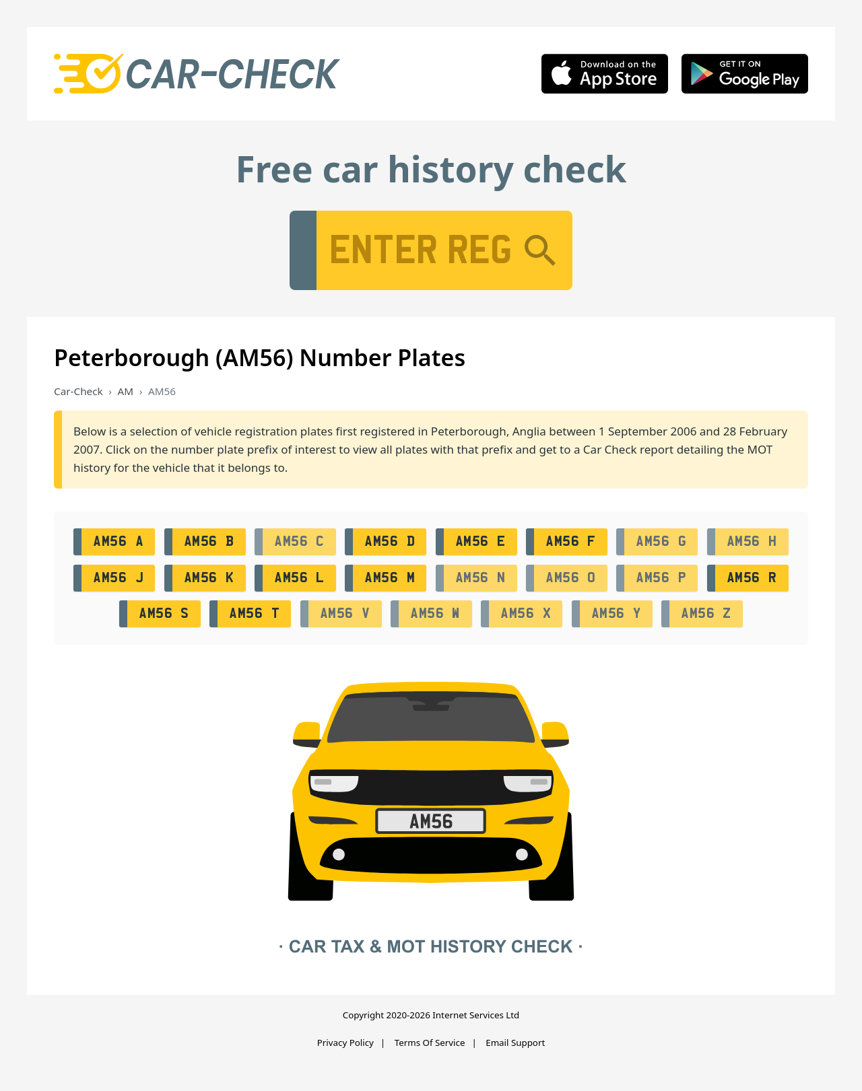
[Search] (540, 250)
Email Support (515, 1042)
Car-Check (78, 391)
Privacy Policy (345, 1042)
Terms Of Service (430, 1042)
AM (126, 391)
